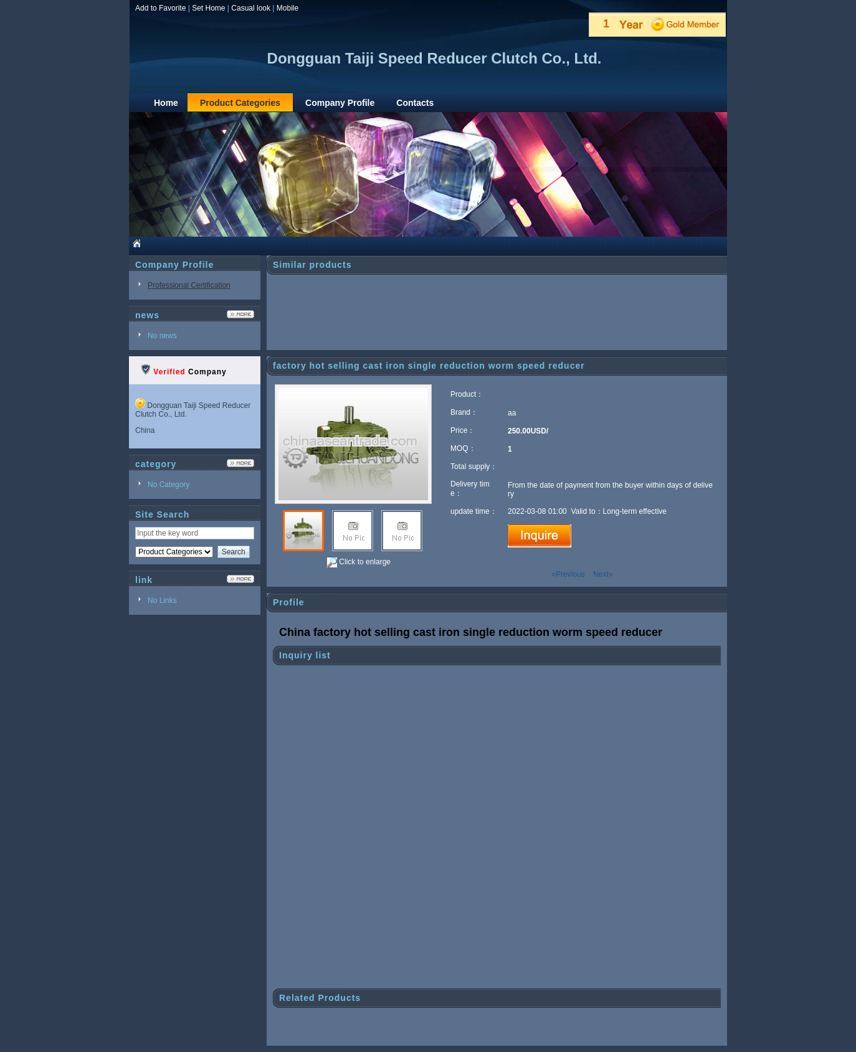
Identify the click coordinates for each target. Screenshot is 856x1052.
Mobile (287, 8)
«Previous (567, 574)
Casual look (250, 8)
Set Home (208, 8)
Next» (602, 574)
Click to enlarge (359, 562)
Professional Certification (189, 285)
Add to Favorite (160, 8)
